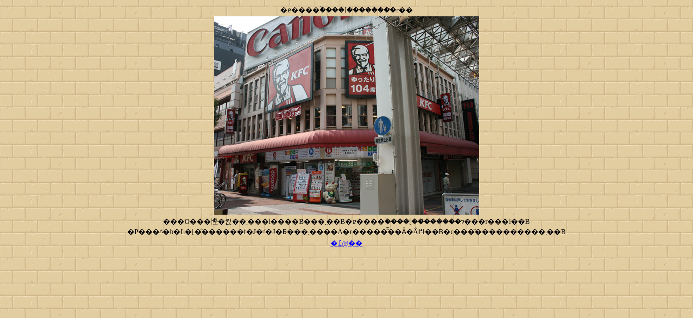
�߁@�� (347, 243)
